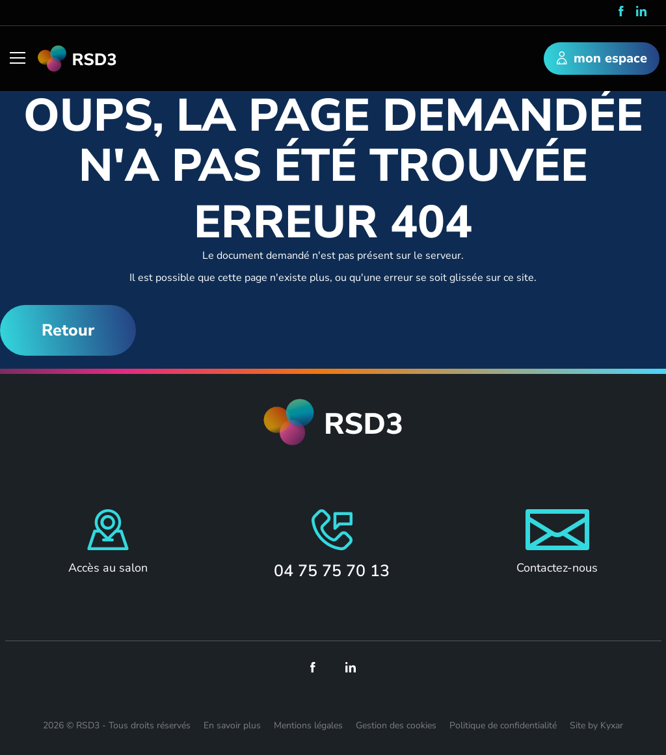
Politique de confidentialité (503, 725)
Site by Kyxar (596, 725)
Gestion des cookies (396, 725)
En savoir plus (232, 725)
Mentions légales (308, 725)
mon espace (602, 59)
